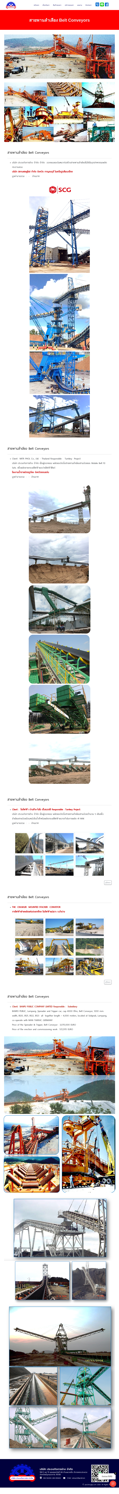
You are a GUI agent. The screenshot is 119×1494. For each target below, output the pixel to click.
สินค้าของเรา (57, 5)
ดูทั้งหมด (108, 882)
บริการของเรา (69, 5)
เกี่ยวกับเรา (46, 5)
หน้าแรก (36, 5)
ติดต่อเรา (88, 5)
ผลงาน (79, 5)
